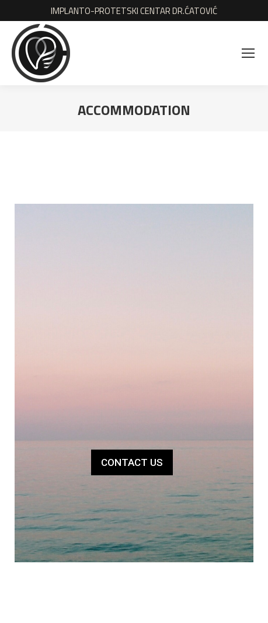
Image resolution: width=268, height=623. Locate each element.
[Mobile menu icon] (248, 53)
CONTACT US (132, 462)
